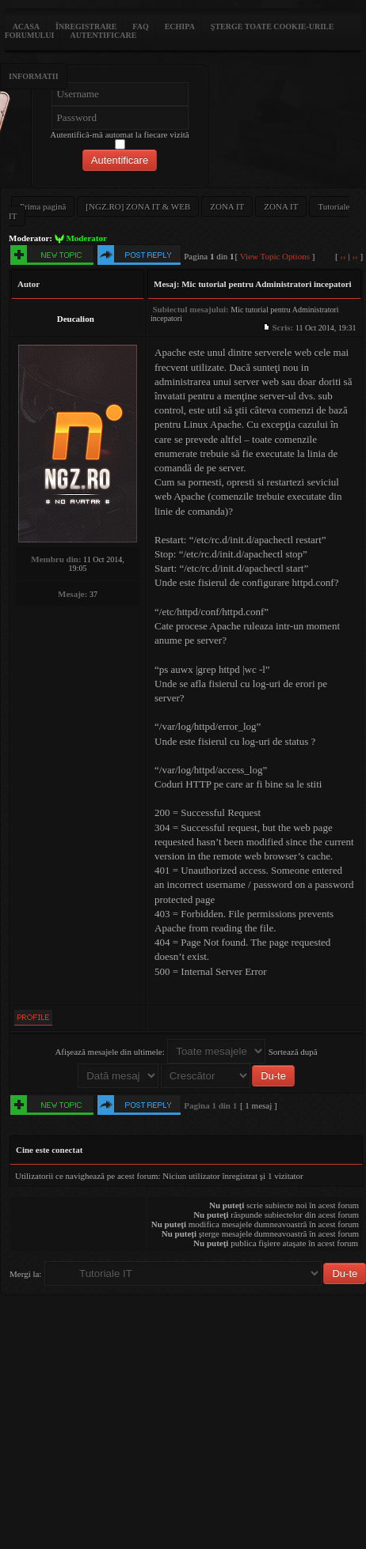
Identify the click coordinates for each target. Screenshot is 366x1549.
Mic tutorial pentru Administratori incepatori (266, 284)
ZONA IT (227, 206)
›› (354, 256)
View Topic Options (275, 256)
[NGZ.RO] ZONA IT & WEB (138, 206)
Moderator (86, 238)
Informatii (34, 76)
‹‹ (342, 256)
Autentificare (103, 35)
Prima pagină (43, 206)
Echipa (180, 26)
